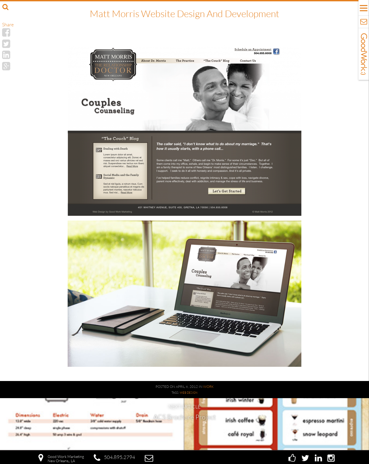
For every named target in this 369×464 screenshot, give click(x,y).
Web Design (188, 392)
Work (208, 386)
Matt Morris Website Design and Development (184, 13)
